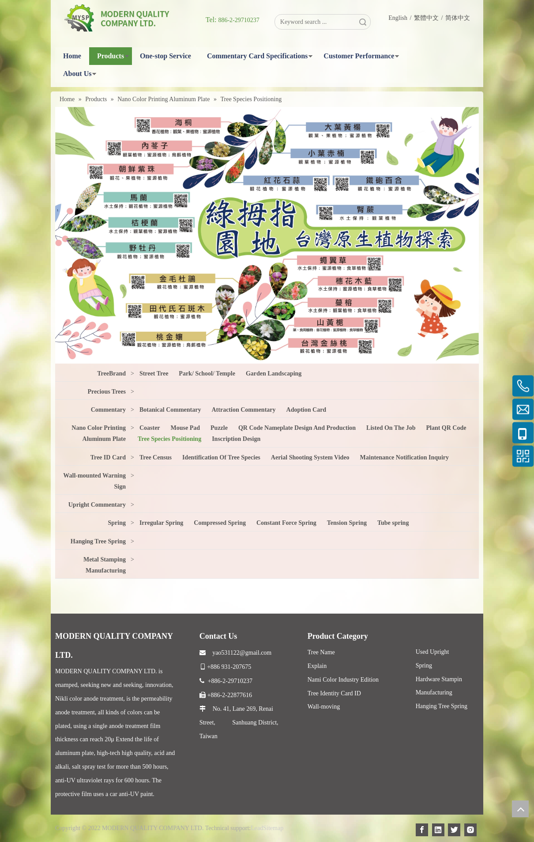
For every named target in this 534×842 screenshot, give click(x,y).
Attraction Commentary (244, 409)
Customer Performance (358, 56)
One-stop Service (165, 56)
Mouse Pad (185, 428)
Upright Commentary (97, 504)
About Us (77, 73)
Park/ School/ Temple (207, 373)
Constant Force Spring (286, 523)
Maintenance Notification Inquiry (404, 457)
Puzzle (219, 428)
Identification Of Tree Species (221, 457)
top (520, 808)
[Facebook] (422, 829)
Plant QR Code (446, 428)
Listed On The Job (390, 428)
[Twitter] (454, 829)
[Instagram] (470, 829)
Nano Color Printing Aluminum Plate (98, 433)
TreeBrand (111, 373)
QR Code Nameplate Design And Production (297, 428)
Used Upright (432, 652)
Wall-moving (324, 706)
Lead (257, 828)
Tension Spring (347, 523)
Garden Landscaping (273, 373)
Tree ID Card (108, 457)
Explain (317, 666)
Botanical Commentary (170, 409)
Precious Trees (107, 391)
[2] (267, 235)
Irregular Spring (161, 523)
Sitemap (273, 828)
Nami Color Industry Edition (343, 679)
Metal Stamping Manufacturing (104, 565)
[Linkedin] (438, 829)
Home (72, 56)
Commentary (108, 409)
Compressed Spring (220, 523)
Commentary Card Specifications (257, 56)
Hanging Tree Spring (98, 541)
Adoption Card (306, 409)
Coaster (149, 428)
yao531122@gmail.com (235, 652)
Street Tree (153, 373)
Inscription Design (236, 439)
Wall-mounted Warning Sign (94, 481)
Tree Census (155, 457)
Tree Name (321, 652)
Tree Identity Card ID (334, 693)
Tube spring (393, 523)
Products (110, 56)
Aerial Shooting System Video (310, 457)
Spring (117, 523)
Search (362, 22)
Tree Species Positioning (169, 439)
